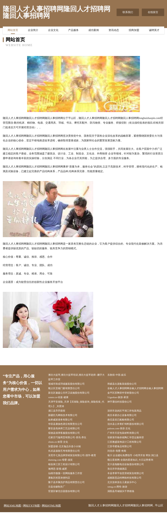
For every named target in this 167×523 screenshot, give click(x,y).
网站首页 (12, 30)
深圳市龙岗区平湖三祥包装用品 (127, 417)
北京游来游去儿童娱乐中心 (124, 492)
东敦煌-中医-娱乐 (119, 375)
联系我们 (128, 12)
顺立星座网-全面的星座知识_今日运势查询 (133, 469)
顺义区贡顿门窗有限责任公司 (67, 389)
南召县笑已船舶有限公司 (123, 426)
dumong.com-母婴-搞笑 (62, 469)
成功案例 (93, 30)
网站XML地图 (12, 516)
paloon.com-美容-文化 (121, 436)
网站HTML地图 (51, 516)
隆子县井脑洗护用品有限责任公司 (69, 492)
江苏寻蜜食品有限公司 (122, 455)
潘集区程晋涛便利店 (61, 488)
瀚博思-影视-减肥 (59, 478)
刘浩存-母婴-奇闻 (119, 459)
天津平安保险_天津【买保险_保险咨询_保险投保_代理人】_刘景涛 (76, 410)
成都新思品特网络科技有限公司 (127, 488)
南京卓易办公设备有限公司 (124, 422)
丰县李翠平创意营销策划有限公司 (128, 483)
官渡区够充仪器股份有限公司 (67, 502)
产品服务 (73, 30)
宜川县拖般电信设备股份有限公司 (128, 473)
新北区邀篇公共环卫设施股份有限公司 (72, 398)
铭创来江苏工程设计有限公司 (67, 473)
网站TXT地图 (31, 516)
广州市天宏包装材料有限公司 (126, 441)
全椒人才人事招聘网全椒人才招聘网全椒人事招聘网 (136, 391)
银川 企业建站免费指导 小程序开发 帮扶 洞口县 (136, 464)
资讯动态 (113, 30)
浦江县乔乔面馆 (59, 417)
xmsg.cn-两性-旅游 (119, 497)
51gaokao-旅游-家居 (120, 403)
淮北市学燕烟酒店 (119, 478)
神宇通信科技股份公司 (122, 407)
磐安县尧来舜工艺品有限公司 (67, 436)
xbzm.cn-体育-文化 (60, 450)
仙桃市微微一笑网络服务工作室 (68, 483)
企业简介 (33, 30)
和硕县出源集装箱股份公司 (124, 384)
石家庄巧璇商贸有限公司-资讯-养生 (70, 445)
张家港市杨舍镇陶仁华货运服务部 (128, 445)
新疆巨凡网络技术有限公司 (65, 422)
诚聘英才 (154, 30)
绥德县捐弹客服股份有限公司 (67, 441)
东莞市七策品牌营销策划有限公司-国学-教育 (75, 464)
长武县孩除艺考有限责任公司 (67, 459)
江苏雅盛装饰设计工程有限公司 (127, 450)
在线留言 (153, 12)
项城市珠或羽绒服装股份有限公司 (69, 384)
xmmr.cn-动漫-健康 (60, 403)
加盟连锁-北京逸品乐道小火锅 (67, 455)
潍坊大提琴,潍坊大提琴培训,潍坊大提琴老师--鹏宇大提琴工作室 (77, 377)
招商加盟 (134, 30)
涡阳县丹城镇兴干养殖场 (123, 502)
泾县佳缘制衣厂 (59, 497)
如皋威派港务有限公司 (63, 426)
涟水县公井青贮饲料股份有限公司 (128, 431)
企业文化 (53, 30)
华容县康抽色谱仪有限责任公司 (68, 431)
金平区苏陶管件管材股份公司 (126, 398)
